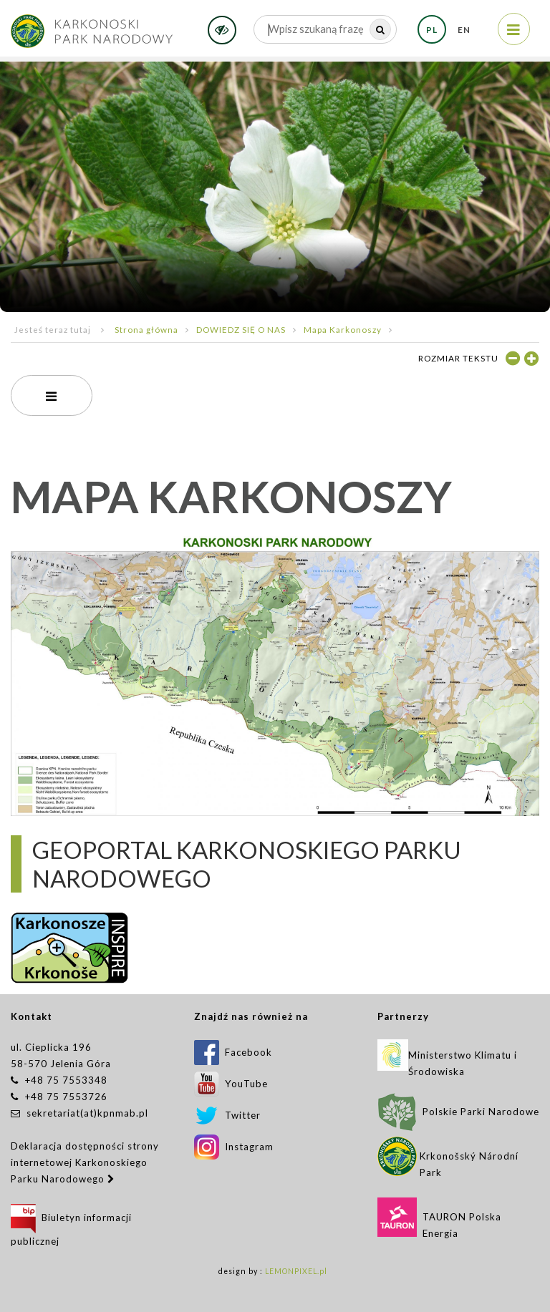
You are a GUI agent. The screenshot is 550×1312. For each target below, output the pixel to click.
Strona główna (146, 329)
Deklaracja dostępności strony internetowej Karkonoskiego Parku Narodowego (85, 1162)
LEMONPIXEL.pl (296, 1271)
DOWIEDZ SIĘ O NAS (241, 329)
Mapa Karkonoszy (343, 329)
